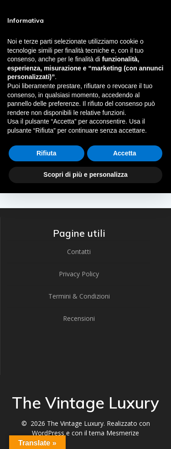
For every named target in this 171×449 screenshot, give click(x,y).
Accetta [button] (124, 153)
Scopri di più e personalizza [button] (85, 174)
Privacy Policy (79, 273)
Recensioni (79, 318)
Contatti (79, 251)
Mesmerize (122, 433)
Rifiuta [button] (46, 153)
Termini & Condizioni (79, 296)
